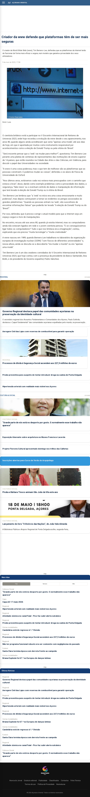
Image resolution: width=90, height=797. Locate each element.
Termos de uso (30, 784)
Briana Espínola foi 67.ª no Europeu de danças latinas (26, 658)
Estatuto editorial (30, 780)
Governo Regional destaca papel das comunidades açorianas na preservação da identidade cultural (38, 313)
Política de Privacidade (46, 784)
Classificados (54, 780)
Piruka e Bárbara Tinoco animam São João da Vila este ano (30, 492)
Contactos (65, 780)
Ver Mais (87, 277)
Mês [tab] (73, 584)
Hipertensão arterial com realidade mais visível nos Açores (29, 386)
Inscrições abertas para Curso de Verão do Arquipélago (28, 460)
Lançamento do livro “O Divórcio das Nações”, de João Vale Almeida (34, 524)
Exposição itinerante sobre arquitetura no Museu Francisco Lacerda (33, 437)
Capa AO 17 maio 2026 (12, 602)
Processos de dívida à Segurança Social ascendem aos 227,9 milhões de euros (39, 363)
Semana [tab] (45, 584)
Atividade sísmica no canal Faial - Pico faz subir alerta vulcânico (31, 616)
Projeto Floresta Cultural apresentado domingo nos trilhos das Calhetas (35, 449)
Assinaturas (60, 784)
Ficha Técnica (76, 780)
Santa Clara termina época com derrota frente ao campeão (29, 651)
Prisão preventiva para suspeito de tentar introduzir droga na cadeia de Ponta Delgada (42, 375)
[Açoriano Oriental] (45, 775)
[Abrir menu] (3, 2)
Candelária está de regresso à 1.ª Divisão (21, 630)
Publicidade (43, 780)
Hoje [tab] (16, 584)
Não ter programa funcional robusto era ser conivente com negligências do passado (41, 644)
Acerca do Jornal (15, 780)
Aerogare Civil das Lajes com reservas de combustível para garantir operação (38, 331)
